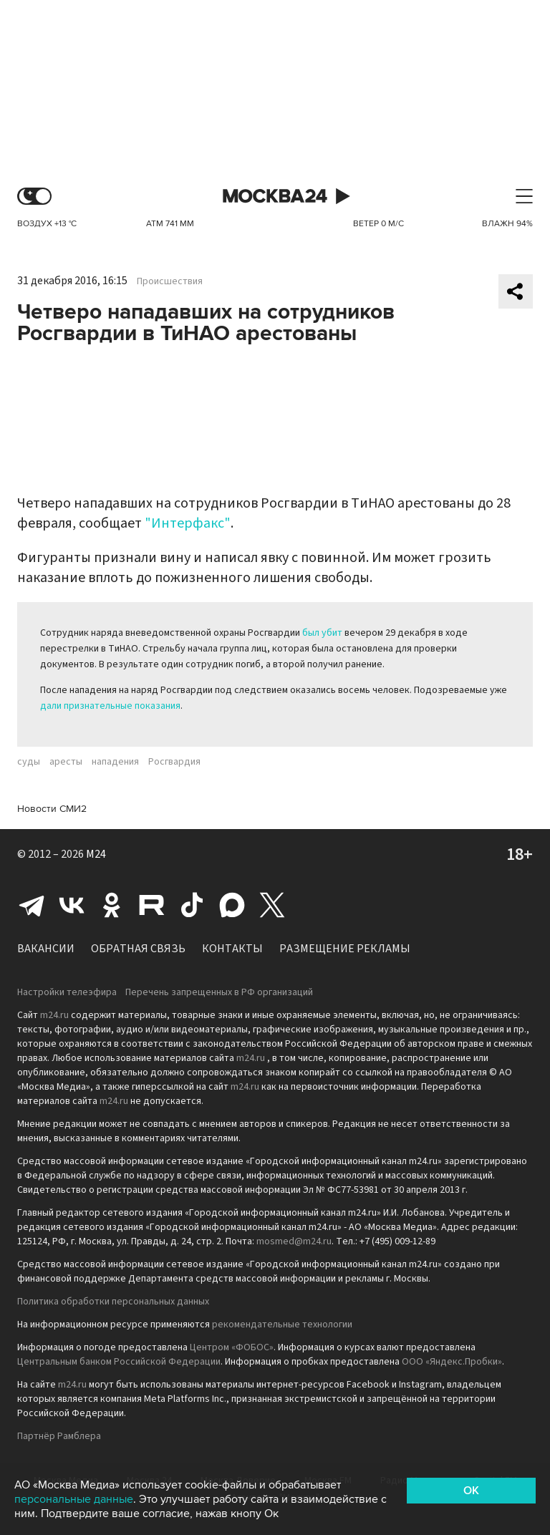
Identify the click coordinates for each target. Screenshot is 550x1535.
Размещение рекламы (344, 949)
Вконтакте (71, 905)
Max (232, 905)
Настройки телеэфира (67, 992)
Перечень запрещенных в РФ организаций (219, 992)
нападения (115, 762)
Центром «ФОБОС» (232, 1347)
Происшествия (170, 281)
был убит (322, 633)
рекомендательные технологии (282, 1324)
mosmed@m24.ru (294, 1241)
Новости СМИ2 (52, 809)
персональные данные (73, 1499)
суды (28, 762)
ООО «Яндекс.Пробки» (452, 1362)
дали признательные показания (110, 706)
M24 (96, 854)
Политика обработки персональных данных (113, 1301)
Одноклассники (111, 905)
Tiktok (192, 905)
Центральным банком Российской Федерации (119, 1362)
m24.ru (54, 1015)
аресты (65, 762)
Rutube (152, 905)
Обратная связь (138, 949)
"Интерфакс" (188, 523)
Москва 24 (275, 196)
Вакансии (45, 949)
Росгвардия (174, 762)
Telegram (31, 905)
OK (471, 1490)
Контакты (232, 949)
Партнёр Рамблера (59, 1436)
